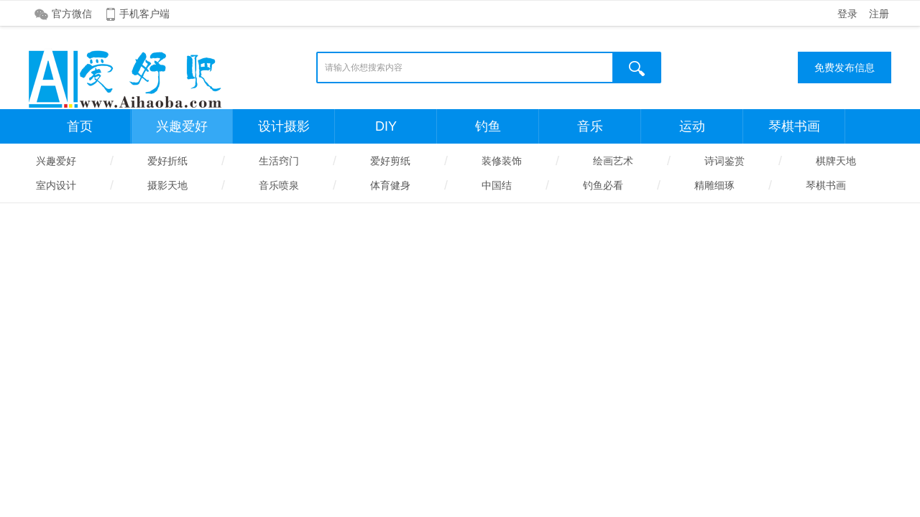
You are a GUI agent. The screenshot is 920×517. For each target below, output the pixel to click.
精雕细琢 (714, 185)
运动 (692, 126)
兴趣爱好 (182, 126)
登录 (847, 13)
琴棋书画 (794, 126)
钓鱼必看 (603, 185)
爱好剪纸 (390, 161)
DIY (386, 126)
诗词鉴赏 (724, 161)
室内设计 (56, 185)
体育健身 (390, 185)
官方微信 (72, 13)
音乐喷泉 (279, 185)
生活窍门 (279, 161)
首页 (80, 126)
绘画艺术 (613, 161)
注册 (879, 13)
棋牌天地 (836, 161)
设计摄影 (284, 126)
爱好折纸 (167, 161)
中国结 (497, 185)
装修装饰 (502, 161)
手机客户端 (144, 13)
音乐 (590, 126)
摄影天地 (167, 185)
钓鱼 (488, 126)
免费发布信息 (844, 67)
